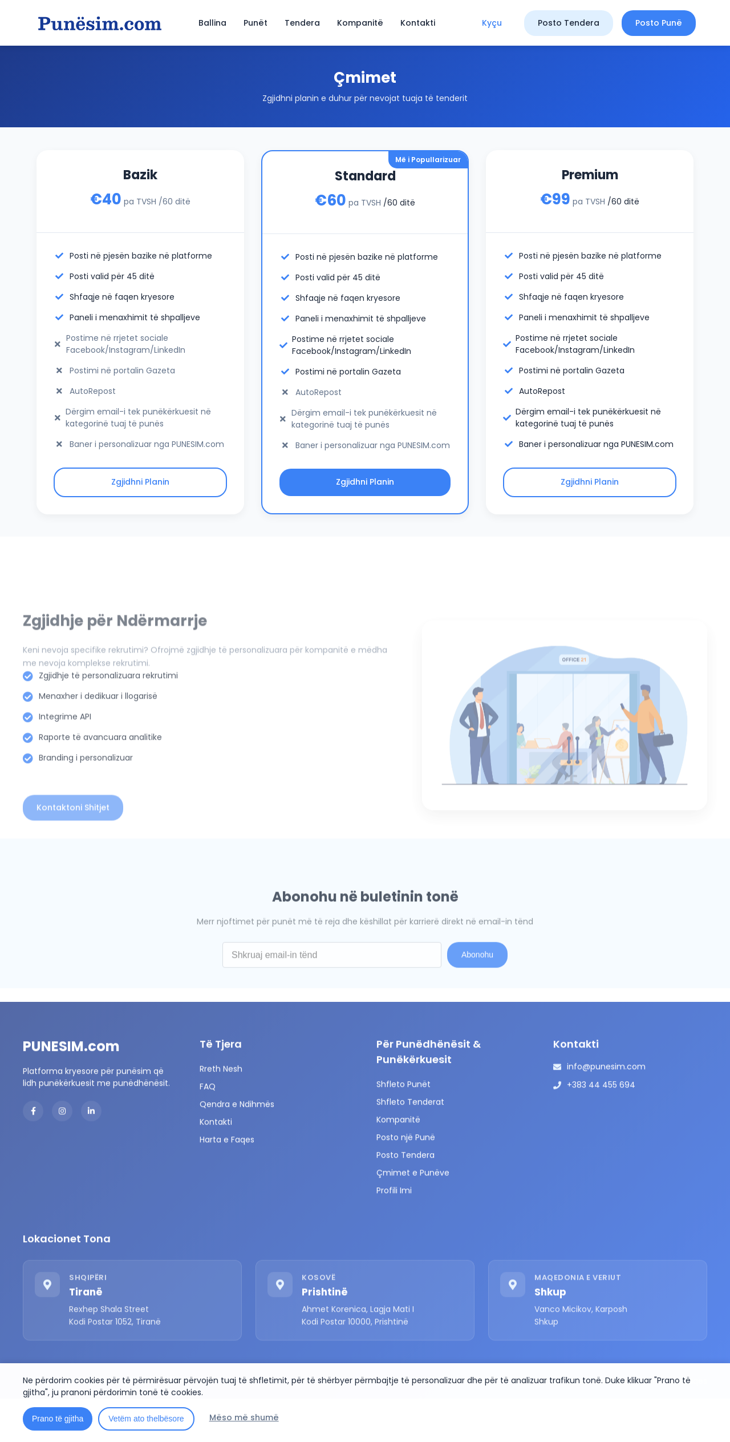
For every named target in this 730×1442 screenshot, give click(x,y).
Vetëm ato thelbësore (146, 1418)
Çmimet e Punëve (412, 1215)
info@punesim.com (606, 1108)
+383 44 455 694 (601, 1127)
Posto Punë (658, 23)
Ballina (212, 23)
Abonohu (477, 996)
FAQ (208, 1128)
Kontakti (417, 23)
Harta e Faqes (227, 1181)
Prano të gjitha (57, 1418)
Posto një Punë (405, 1179)
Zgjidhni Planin (140, 482)
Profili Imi (394, 1232)
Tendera (302, 23)
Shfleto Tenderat (410, 1144)
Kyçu (492, 23)
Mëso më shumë (244, 1417)
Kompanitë (360, 23)
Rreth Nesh (221, 1111)
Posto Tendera (568, 23)
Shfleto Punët (403, 1126)
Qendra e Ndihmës (237, 1146)
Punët (255, 23)
